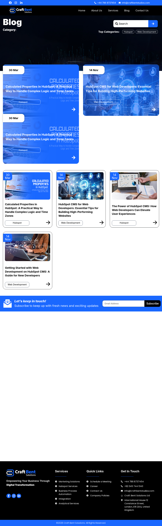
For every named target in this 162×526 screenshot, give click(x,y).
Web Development (146, 31)
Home (81, 10)
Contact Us (142, 10)
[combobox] (130, 23)
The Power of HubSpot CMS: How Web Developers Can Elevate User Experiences (134, 210)
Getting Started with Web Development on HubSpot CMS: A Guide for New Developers (27, 271)
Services (113, 10)
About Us (96, 10)
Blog (127, 10)
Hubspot (128, 31)
